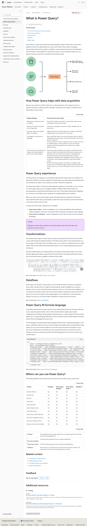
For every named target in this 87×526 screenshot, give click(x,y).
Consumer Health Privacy (47, 525)
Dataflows (29, 37)
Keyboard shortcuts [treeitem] (8, 40)
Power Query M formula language (47, 369)
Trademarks (69, 525)
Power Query (46, 12)
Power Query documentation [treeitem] (10, 18)
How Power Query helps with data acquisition (39, 31)
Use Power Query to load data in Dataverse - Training (40, 495)
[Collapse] (20, 11)
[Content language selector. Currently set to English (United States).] (9, 520)
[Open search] (79, 2)
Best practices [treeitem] (7, 43)
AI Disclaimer (4, 525)
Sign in (83, 2)
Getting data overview (35, 461)
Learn (27, 12)
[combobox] (11, 15)
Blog (22, 525)
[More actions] (82, 12)
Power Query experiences (33, 33)
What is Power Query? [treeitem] (9, 21)
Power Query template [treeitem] (9, 37)
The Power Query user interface (46, 275)
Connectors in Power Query (37, 458)
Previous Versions (14, 525)
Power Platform (36, 12)
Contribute (29, 525)
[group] (55, 353)
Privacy (36, 525)
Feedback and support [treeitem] (9, 46)
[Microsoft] (3, 2)
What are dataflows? (43, 300)
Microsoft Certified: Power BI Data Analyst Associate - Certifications (44, 504)
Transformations (31, 35)
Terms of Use (61, 525)
